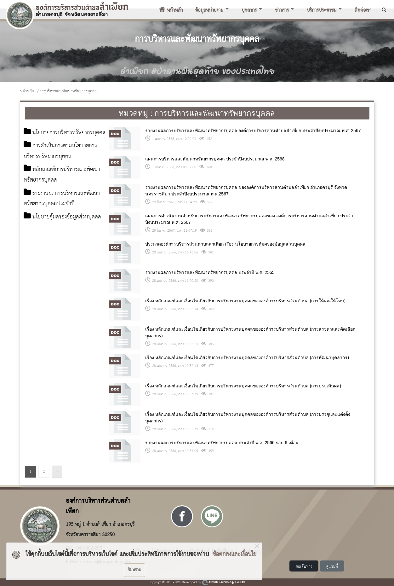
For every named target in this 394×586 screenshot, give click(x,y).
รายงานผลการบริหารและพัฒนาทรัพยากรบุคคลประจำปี (60, 211)
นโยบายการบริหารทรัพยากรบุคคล (63, 138)
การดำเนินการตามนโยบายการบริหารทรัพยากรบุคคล (65, 163)
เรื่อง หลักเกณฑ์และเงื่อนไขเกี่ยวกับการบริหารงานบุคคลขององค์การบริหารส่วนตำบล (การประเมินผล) (243, 385)
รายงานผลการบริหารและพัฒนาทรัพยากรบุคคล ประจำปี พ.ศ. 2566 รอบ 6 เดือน (222, 442)
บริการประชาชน (321, 10)
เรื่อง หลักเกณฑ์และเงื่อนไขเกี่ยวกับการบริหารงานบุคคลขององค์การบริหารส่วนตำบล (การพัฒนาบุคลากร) (247, 357)
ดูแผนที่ (332, 567)
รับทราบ (134, 570)
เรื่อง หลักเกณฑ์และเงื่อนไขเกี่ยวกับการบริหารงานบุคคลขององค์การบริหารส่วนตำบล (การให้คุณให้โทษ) (245, 300)
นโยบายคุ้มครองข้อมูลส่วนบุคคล (60, 235)
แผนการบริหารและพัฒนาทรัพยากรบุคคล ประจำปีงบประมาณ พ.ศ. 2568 (215, 158)
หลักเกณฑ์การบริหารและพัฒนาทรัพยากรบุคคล (59, 187)
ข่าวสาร (282, 10)
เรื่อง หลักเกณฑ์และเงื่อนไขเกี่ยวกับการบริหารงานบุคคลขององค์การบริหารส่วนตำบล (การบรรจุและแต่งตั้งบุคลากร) (247, 417)
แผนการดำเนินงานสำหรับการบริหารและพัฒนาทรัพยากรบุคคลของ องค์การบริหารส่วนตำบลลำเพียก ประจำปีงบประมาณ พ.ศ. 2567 (249, 219)
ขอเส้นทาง (304, 567)
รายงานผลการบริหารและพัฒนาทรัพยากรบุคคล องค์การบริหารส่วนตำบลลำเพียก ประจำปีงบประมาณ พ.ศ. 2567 (253, 130)
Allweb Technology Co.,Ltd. (223, 582)
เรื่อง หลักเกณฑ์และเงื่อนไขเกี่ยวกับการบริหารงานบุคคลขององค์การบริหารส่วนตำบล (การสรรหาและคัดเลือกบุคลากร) (250, 332)
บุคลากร (249, 10)
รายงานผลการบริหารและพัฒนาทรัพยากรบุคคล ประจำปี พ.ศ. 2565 (210, 272)
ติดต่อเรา (363, 10)
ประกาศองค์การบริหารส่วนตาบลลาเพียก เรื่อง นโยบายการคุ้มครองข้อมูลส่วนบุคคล (225, 244)
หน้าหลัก (171, 10)
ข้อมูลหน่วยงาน (209, 10)
